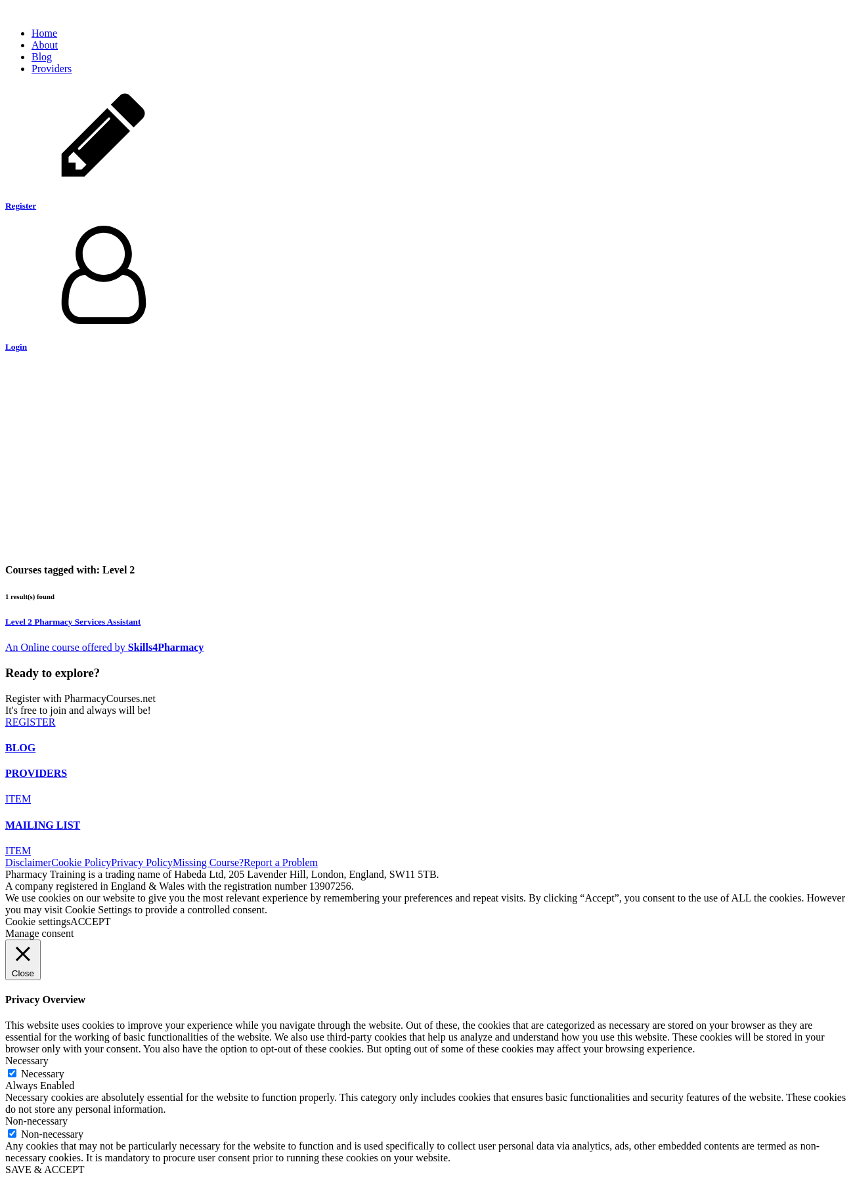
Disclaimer (28, 862)
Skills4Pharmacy (166, 647)
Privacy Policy (142, 862)
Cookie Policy (81, 862)
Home (44, 33)
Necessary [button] (27, 1060)
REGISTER (30, 722)
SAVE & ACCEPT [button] (45, 1169)
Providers (52, 68)
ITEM (18, 798)
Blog (42, 56)
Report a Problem (281, 862)
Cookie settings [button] (37, 921)
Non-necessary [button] (36, 1121)
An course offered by (66, 647)
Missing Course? (208, 862)
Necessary (42, 1073)
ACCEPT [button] (90, 921)
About (45, 45)
